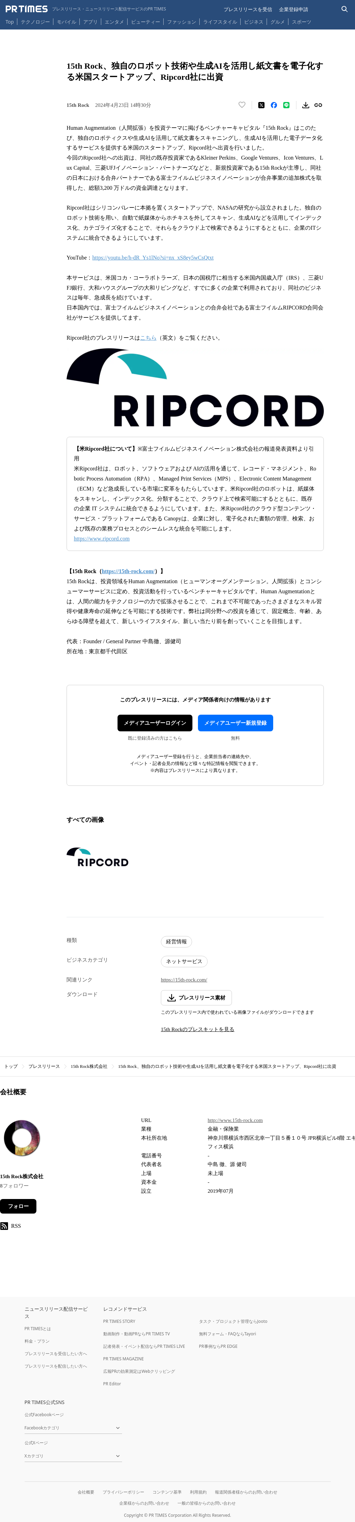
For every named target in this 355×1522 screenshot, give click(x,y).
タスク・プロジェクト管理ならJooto (233, 1321)
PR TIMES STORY (119, 1321)
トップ (11, 1066)
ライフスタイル (220, 21)
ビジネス (253, 21)
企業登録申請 (293, 9)
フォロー (18, 1206)
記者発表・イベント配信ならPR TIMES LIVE (144, 1346)
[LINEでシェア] (286, 105)
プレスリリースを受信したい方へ (56, 1354)
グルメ (277, 21)
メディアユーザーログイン (155, 723)
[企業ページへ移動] (21, 1140)
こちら (148, 338)
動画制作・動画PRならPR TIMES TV (136, 1334)
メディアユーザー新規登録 (235, 723)
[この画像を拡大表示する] (97, 856)
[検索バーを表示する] (344, 9)
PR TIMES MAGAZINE (123, 1359)
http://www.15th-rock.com (235, 1120)
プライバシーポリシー (123, 1492)
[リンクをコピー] (318, 105)
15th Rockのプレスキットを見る (197, 1029)
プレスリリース (44, 1066)
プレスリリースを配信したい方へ (56, 1366)
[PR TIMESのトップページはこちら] (86, 9)
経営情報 (176, 941)
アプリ (90, 21)
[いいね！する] (242, 105)
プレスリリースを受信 (248, 9)
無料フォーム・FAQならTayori (227, 1334)
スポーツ (301, 21)
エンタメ (114, 21)
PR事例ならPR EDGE (218, 1346)
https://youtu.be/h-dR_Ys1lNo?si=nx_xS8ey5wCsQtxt (153, 258)
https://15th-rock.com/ (184, 980)
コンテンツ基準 (167, 1492)
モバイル (66, 21)
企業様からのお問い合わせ (144, 1503)
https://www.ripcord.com (102, 539)
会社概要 (86, 1492)
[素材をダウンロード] (305, 105)
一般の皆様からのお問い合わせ (207, 1503)
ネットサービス (184, 961)
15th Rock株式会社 (89, 1066)
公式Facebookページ (44, 1415)
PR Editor (112, 1384)
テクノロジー (35, 21)
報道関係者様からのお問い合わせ (246, 1492)
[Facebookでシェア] (273, 105)
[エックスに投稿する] (261, 105)
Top (10, 21)
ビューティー (145, 21)
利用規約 (198, 1492)
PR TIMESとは (38, 1329)
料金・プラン (37, 1341)
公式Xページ (36, 1443)
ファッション (181, 21)
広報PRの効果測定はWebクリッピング (139, 1371)
